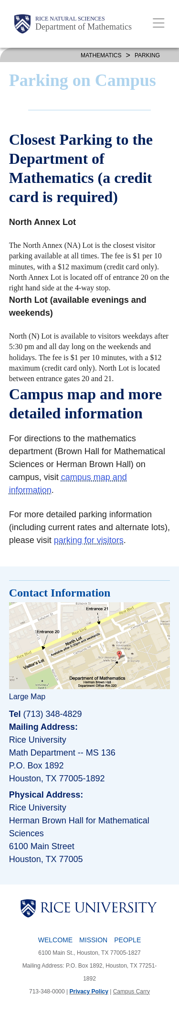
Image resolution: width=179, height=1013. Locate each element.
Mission (93, 940)
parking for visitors (89, 540)
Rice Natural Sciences (70, 18)
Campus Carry (131, 991)
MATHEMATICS (101, 55)
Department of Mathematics (83, 27)
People (127, 940)
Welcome (55, 940)
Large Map (27, 697)
